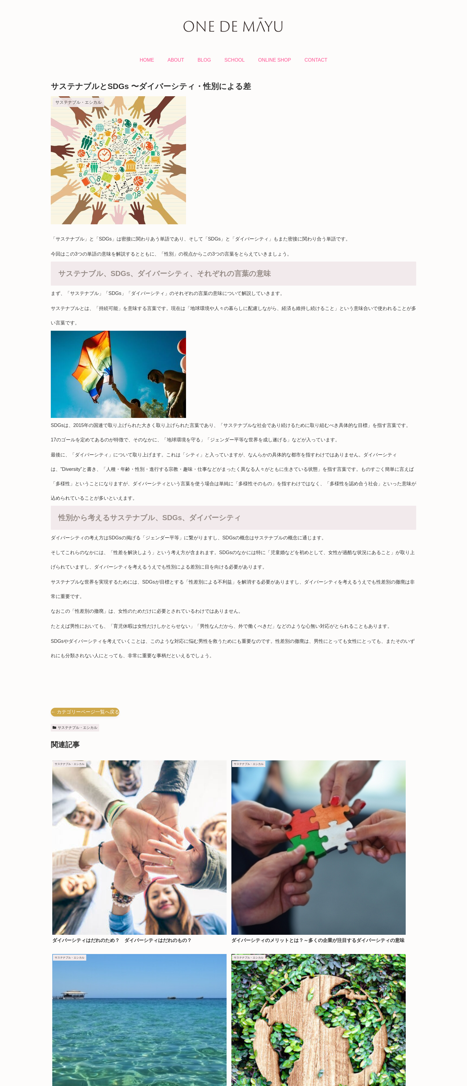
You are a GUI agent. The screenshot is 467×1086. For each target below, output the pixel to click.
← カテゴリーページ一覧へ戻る (85, 711)
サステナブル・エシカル (75, 728)
